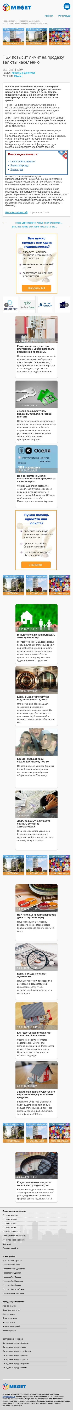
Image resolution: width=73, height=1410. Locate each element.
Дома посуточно (10, 1318)
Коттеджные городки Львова (15, 1368)
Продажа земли (9, 1227)
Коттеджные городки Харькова (16, 1363)
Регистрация (64, 16)
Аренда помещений (11, 1326)
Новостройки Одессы (12, 1277)
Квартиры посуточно (11, 1310)
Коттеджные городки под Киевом (17, 1351)
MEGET (18, 75)
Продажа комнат (10, 1219)
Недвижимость (9, 21)
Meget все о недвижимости (36, 1386)
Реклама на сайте (10, 1248)
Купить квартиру (19, 165)
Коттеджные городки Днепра (15, 1355)
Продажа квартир (10, 1215)
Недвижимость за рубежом (14, 1236)
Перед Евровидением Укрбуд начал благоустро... (38, 223)
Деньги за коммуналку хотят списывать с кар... (34, 227)
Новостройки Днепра (12, 1273)
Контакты (7, 1244)
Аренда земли (9, 1322)
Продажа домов (9, 1223)
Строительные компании (13, 1293)
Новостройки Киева (11, 1265)
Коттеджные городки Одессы (15, 1359)
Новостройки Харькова (13, 1281)
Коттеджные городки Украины (16, 1343)
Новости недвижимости (30, 21)
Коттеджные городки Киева (14, 1347)
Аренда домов (9, 1314)
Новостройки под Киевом (14, 1269)
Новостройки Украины (22, 161)
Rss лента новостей (16, 212)
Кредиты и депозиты (23, 72)
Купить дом (16, 169)
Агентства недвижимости (14, 1240)
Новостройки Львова (12, 1285)
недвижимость (9, 1396)
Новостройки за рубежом (14, 1289)
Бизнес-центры (9, 1330)
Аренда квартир (9, 1306)
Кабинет (49, 16)
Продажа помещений (12, 1232)
